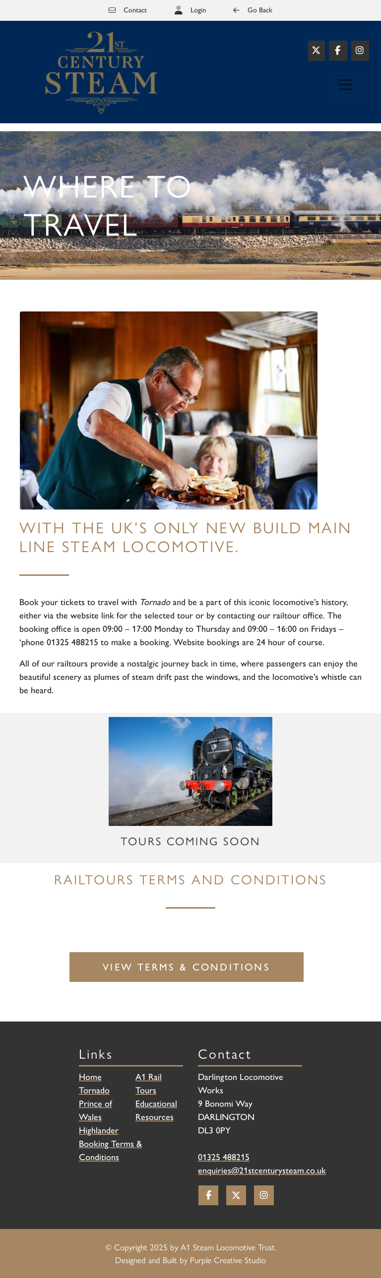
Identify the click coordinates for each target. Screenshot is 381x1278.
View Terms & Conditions (186, 967)
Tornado (94, 1090)
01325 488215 (224, 1157)
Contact (128, 9)
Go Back (252, 9)
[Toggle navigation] (345, 85)
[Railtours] (101, 72)
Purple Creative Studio (228, 1260)
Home (90, 1077)
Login (198, 9)
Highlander (99, 1130)
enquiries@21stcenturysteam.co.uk (262, 1170)
